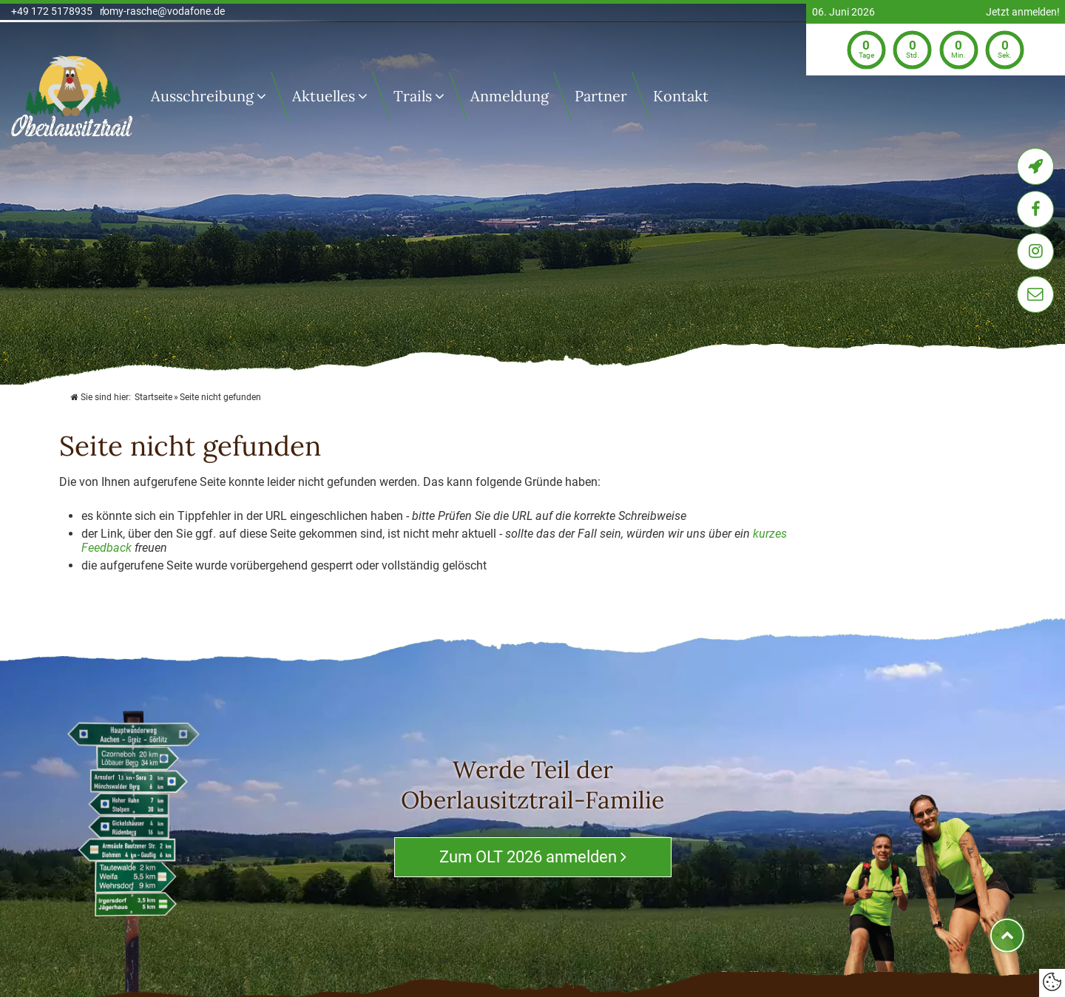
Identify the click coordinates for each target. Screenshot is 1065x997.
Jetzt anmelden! (1023, 12)
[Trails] (443, 96)
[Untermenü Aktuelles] (366, 96)
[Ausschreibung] (265, 96)
